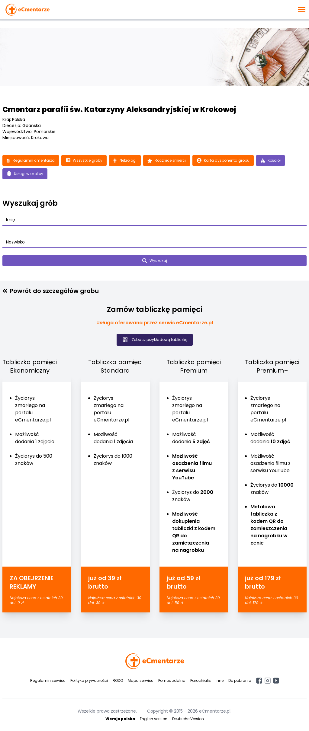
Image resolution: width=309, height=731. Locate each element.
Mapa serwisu (140, 680)
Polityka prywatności (89, 680)
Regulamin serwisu (48, 680)
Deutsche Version (188, 718)
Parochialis (200, 680)
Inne (220, 680)
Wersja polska (120, 718)
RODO (118, 680)
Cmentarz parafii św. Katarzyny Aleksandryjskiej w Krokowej (119, 109)
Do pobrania (239, 680)
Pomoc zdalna (171, 680)
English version (153, 718)
